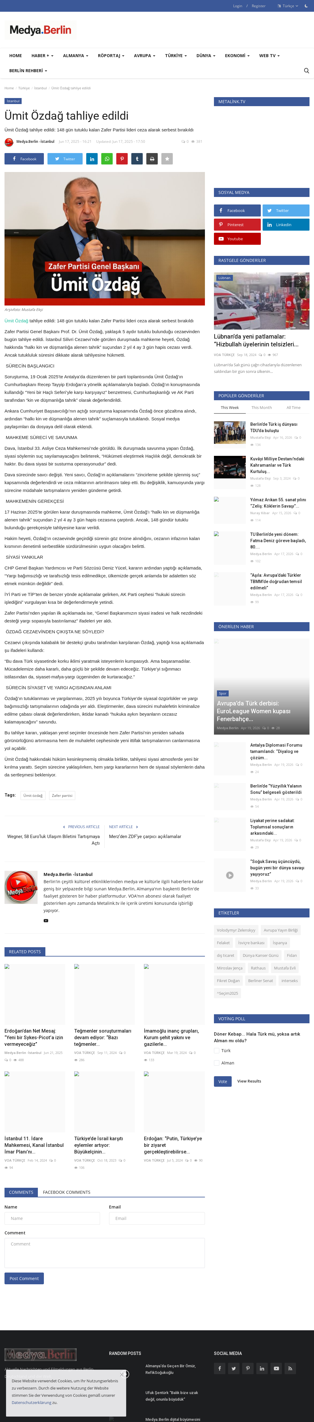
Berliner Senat (260, 941)
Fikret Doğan (228, 941)
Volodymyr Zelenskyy (236, 891)
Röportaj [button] (111, 55)
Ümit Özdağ (16, 320)
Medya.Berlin (261, 553)
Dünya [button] (206, 55)
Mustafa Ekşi (260, 437)
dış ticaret (225, 916)
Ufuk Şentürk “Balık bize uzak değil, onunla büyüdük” (171, 1396)
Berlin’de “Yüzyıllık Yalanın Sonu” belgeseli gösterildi (276, 750)
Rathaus (258, 929)
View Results (249, 1042)
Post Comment (24, 1278)
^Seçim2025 (227, 954)
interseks (290, 941)
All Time (293, 407)
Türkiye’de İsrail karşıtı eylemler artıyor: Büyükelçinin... (98, 1145)
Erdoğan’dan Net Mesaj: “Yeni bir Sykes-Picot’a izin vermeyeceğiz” (34, 1037)
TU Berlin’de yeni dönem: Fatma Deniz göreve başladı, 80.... (278, 540)
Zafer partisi (62, 795)
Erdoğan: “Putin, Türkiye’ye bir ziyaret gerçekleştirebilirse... (173, 1145)
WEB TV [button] (269, 55)
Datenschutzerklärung (31, 1402)
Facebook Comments (66, 1192)
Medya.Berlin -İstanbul (29, 142)
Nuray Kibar (260, 513)
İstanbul (40, 88)
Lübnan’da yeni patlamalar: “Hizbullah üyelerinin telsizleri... (256, 340)
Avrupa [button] (144, 55)
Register (259, 5)
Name (11, 1207)
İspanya (280, 904)
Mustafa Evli (285, 929)
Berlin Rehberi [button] (28, 70)
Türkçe (288, 6)
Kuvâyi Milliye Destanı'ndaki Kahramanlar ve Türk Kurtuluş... (277, 465)
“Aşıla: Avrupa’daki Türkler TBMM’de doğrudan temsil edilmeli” (276, 581)
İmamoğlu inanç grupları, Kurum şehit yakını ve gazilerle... (171, 1037)
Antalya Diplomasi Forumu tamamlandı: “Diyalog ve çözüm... (276, 712)
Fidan (292, 916)
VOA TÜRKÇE (84, 1052)
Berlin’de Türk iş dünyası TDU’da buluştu (273, 427)
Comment (15, 1233)
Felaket (223, 904)
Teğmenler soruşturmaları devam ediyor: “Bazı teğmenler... (102, 1037)
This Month (262, 407)
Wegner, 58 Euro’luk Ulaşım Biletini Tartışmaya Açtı (53, 840)
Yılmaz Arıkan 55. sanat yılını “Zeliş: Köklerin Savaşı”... (278, 502)
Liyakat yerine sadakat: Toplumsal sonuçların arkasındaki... (272, 788)
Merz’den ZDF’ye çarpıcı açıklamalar (145, 836)
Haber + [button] (42, 55)
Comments (21, 1192)
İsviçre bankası (251, 904)
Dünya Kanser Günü (261, 916)
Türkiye (24, 88)
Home (15, 55)
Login (237, 5)
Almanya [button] (75, 55)
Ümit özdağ (33, 795)
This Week (230, 407)
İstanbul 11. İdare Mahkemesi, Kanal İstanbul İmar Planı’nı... (34, 1145)
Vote (222, 1043)
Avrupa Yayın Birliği (281, 891)
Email (115, 1207)
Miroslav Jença (229, 929)
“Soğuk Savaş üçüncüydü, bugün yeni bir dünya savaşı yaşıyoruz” (277, 829)
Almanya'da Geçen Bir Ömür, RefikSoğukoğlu (170, 1369)
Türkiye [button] (176, 55)
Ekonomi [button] (237, 55)
